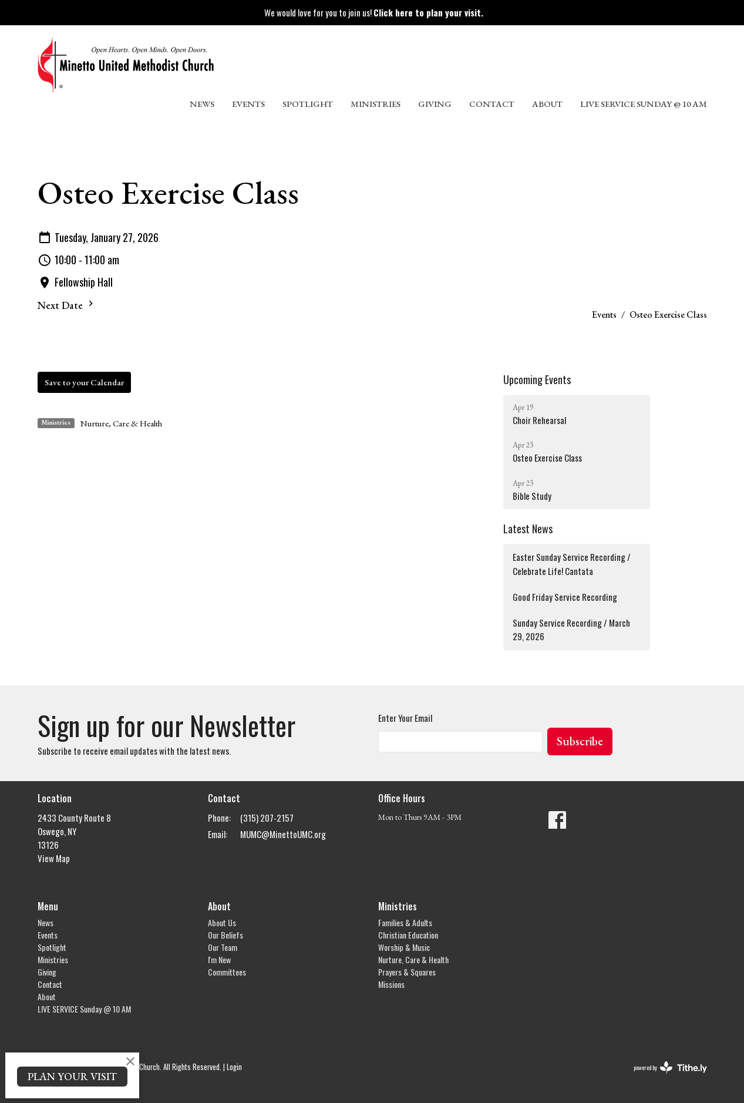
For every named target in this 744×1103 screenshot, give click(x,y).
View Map (54, 858)
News (202, 103)
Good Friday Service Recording (565, 596)
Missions (391, 984)
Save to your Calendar (84, 382)
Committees (227, 972)
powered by (670, 1067)
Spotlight (307, 103)
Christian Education (408, 935)
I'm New (219, 959)
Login (234, 1066)
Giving (435, 103)
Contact (491, 103)
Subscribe (580, 741)
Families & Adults (405, 922)
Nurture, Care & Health (121, 423)
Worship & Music (404, 947)
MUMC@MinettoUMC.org (283, 834)
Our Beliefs (225, 935)
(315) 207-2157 (267, 817)
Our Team (222, 947)
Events (248, 103)
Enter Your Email (405, 717)
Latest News (528, 528)
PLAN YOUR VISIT (72, 1076)
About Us (222, 922)
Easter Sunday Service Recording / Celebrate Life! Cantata (572, 563)
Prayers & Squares (407, 972)
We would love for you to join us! (373, 12)
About (547, 103)
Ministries (375, 103)
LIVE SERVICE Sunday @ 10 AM (643, 103)
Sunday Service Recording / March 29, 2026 (571, 629)
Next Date (67, 305)
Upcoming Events (537, 379)
